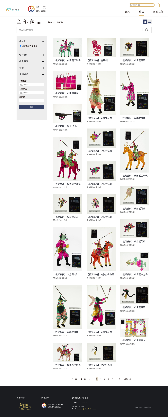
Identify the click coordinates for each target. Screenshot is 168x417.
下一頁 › (118, 379)
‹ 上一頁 (83, 379)
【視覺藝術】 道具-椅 (97, 60)
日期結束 (23, 88)
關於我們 (158, 11)
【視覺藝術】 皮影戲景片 (65, 93)
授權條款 (138, 407)
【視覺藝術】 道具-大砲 (65, 126)
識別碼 (22, 96)
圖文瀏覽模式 (149, 22)
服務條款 (148, 407)
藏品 (141, 11)
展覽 (127, 11)
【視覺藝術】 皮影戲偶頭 (132, 60)
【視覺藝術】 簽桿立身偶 (99, 118)
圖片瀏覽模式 (145, 22)
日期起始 (23, 81)
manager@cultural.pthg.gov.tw (86, 409)
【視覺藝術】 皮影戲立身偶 (134, 274)
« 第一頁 (74, 379)
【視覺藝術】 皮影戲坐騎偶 (67, 60)
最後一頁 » (128, 379)
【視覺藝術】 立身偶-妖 (65, 274)
